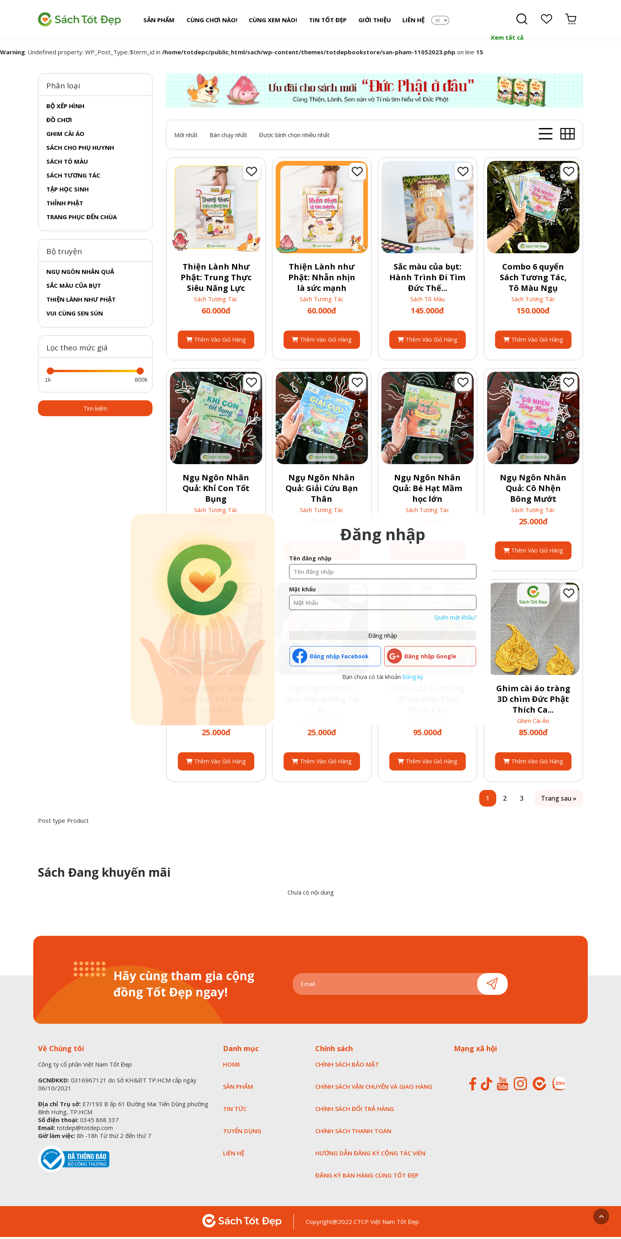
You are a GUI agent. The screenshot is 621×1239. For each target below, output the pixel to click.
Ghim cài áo (65, 135)
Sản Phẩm (158, 21)
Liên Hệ (410, 21)
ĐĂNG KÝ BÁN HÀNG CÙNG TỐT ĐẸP (367, 1177)
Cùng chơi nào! (210, 21)
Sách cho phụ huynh (80, 149)
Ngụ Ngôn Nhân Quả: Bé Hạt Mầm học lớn (427, 490)
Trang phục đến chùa (81, 218)
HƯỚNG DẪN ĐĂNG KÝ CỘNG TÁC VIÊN (370, 1155)
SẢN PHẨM (238, 1088)
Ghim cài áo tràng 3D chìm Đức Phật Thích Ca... (533, 701)
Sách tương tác (73, 177)
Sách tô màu (67, 163)
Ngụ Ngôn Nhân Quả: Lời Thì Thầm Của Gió (216, 701)
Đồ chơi (59, 121)
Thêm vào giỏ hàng (216, 341)
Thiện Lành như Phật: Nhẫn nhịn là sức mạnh (321, 279)
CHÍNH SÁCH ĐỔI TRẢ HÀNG (354, 1111)
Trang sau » (558, 800)
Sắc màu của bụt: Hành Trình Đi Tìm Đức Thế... (427, 279)
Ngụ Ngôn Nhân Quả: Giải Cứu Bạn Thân (322, 490)
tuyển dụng (242, 1133)
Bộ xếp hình (65, 107)
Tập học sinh (67, 191)
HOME (231, 1066)
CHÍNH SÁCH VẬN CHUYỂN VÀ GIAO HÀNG (373, 1088)
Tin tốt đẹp (325, 21)
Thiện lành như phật (81, 301)
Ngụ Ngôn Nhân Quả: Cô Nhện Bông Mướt (533, 490)
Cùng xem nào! (271, 21)
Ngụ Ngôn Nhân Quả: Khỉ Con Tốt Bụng (216, 490)
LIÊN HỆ (233, 1155)
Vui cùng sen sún (74, 315)
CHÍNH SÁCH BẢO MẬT (347, 1066)
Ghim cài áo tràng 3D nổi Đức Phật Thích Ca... (428, 701)
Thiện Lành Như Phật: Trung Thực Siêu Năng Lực (216, 279)
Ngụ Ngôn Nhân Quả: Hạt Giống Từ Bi (321, 701)
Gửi (492, 985)
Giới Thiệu (371, 21)
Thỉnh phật (64, 204)
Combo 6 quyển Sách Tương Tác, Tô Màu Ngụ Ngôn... (533, 284)
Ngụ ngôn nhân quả (80, 273)
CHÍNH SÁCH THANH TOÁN (353, 1133)
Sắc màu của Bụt (73, 287)
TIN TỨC (235, 1111)
